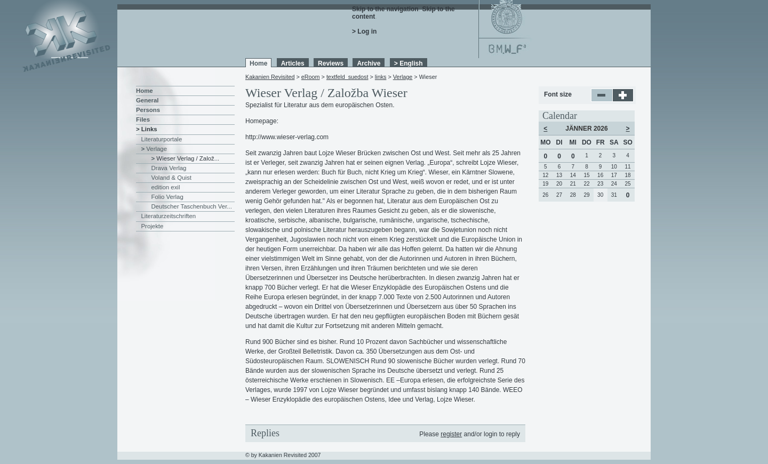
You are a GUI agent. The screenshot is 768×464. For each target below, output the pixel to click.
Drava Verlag (169, 168)
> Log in (364, 31)
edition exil (165, 187)
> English (408, 63)
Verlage (403, 77)
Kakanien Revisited (269, 77)
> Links (146, 129)
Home (258, 63)
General (147, 100)
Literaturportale (161, 139)
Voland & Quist (171, 177)
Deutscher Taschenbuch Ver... (191, 206)
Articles (293, 63)
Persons (148, 110)
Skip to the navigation (385, 9)
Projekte (152, 226)
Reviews (330, 63)
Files (143, 119)
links (381, 77)
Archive (368, 63)
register (451, 434)
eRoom (310, 77)
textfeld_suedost (347, 77)
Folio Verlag (167, 197)
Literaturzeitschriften (168, 216)
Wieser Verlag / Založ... (187, 158)
